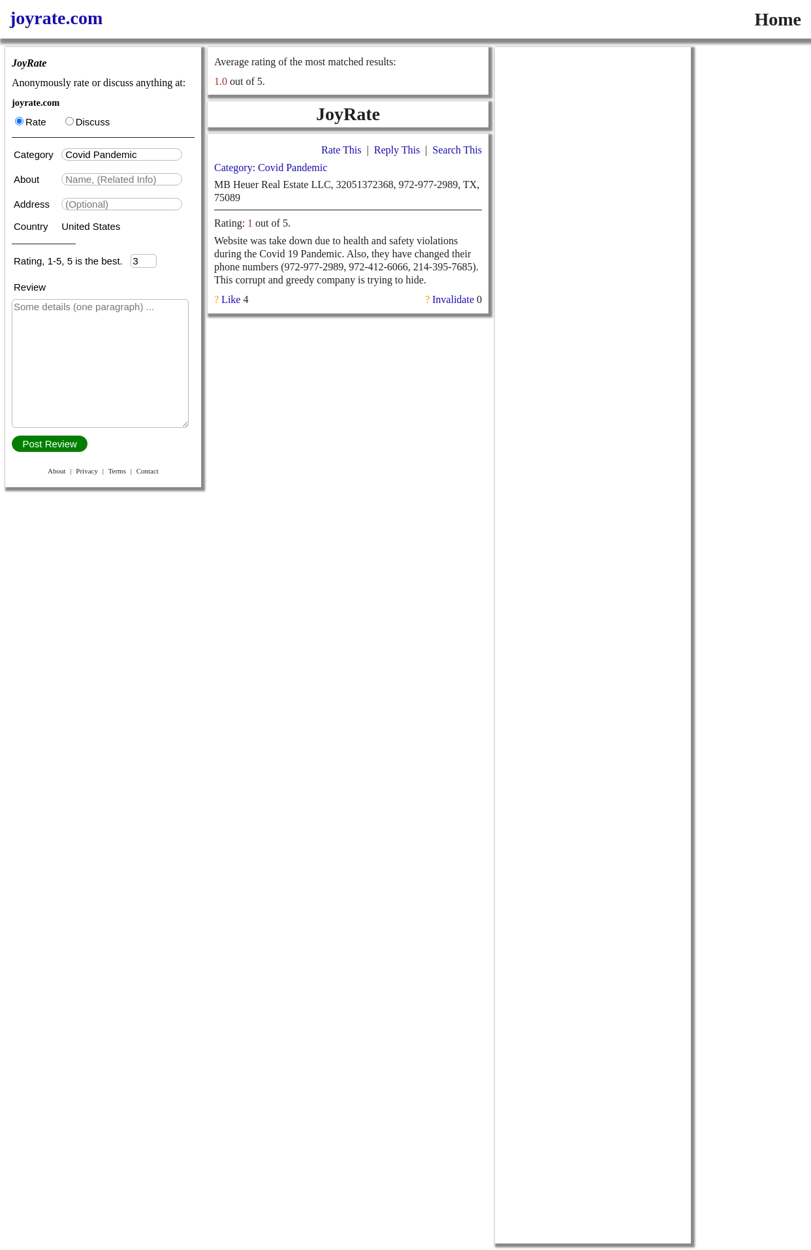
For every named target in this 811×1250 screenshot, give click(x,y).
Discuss (87, 121)
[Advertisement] (593, 243)
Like (230, 299)
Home (777, 19)
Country (32, 226)
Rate (30, 121)
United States (90, 226)
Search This (457, 149)
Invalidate (453, 299)
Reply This (397, 149)
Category (36, 154)
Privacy (87, 471)
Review (30, 287)
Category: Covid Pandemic (270, 167)
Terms (117, 471)
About (28, 179)
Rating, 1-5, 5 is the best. (72, 260)
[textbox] (121, 154)
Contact (147, 471)
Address (33, 204)
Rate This (341, 149)
